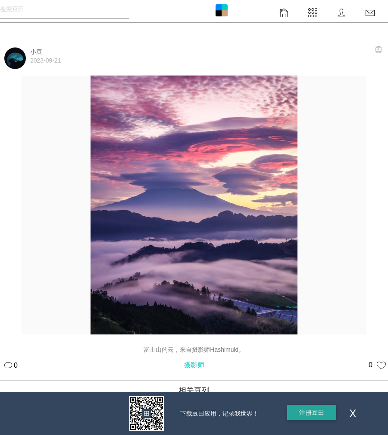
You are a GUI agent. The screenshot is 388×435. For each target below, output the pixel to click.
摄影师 (194, 365)
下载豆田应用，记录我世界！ (219, 413)
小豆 (36, 51)
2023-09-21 (45, 60)
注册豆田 (311, 412)
